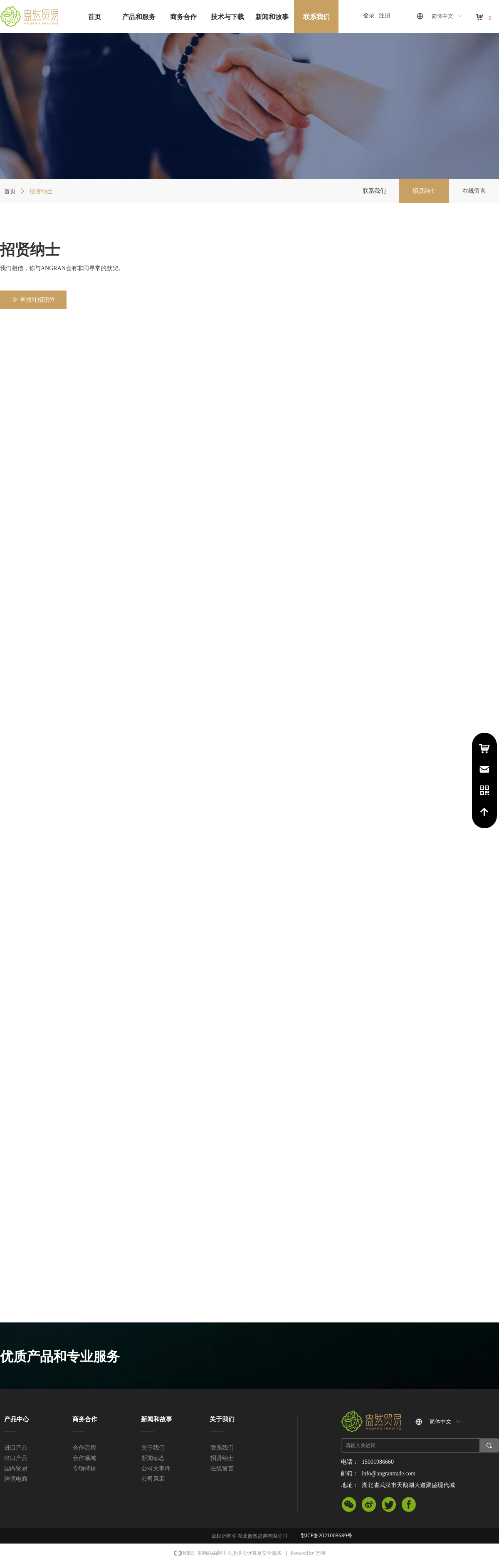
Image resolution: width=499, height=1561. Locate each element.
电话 (484, 790)
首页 (10, 191)
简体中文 (442, 16)
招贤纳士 (41, 191)
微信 (349, 1506)
